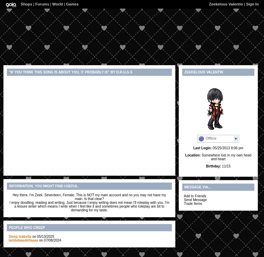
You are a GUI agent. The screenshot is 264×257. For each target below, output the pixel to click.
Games (72, 4)
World (57, 4)
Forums (42, 4)
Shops (26, 4)
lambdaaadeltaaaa (23, 240)
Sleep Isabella (20, 236)
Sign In (252, 4)
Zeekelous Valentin (226, 4)
